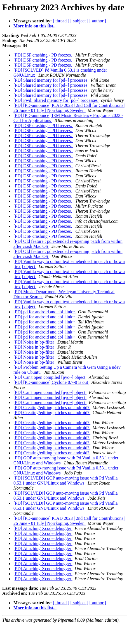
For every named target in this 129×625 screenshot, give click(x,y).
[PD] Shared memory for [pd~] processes (50, 80)
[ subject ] (79, 20)
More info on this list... (35, 26)
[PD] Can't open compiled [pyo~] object (49, 377)
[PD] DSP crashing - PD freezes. (43, 55)
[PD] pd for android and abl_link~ (44, 311)
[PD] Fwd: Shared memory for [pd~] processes (56, 100)
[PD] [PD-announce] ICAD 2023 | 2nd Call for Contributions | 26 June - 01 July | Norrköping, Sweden (69, 108)
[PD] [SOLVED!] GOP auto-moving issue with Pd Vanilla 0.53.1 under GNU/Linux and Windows (65, 480)
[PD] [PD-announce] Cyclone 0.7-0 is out (51, 382)
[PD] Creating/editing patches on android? (51, 407)
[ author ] (98, 20)
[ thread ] (61, 20)
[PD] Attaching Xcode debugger (42, 528)
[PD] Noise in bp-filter (34, 342)
